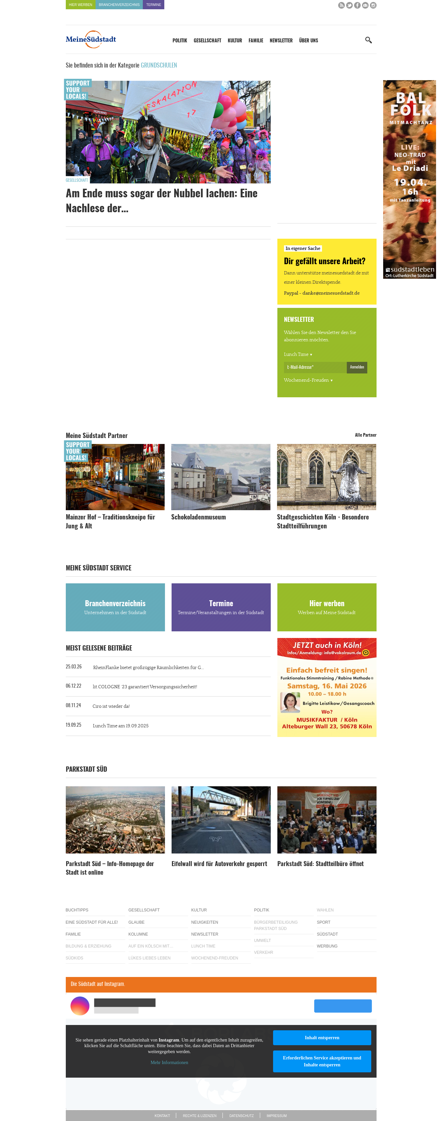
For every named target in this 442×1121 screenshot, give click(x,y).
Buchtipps (77, 910)
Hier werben (81, 5)
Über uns (308, 41)
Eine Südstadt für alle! (92, 922)
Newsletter (281, 41)
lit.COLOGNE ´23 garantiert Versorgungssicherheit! (145, 687)
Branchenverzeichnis (119, 5)
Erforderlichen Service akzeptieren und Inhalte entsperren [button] (322, 1061)
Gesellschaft (207, 41)
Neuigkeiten (204, 922)
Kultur (235, 41)
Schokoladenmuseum (198, 517)
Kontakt (162, 1116)
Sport (324, 922)
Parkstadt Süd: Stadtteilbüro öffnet (320, 864)
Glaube (137, 922)
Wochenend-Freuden (306, 380)
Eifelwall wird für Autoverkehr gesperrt (219, 864)
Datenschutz (241, 1116)
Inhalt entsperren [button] (322, 1037)
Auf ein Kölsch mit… (151, 946)
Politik (180, 41)
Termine (153, 5)
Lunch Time (296, 354)
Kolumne (138, 934)
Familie (256, 41)
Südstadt (327, 934)
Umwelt (262, 940)
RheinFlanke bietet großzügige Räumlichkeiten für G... (148, 667)
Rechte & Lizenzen (200, 1116)
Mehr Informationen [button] (169, 1062)
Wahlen (325, 910)
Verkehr (263, 952)
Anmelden (357, 367)
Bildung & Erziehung (89, 946)
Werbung (327, 946)
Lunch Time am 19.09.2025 (120, 726)
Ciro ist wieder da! (111, 706)
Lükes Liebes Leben (150, 958)
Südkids (74, 958)
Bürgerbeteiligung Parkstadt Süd (276, 925)
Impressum (277, 1116)
